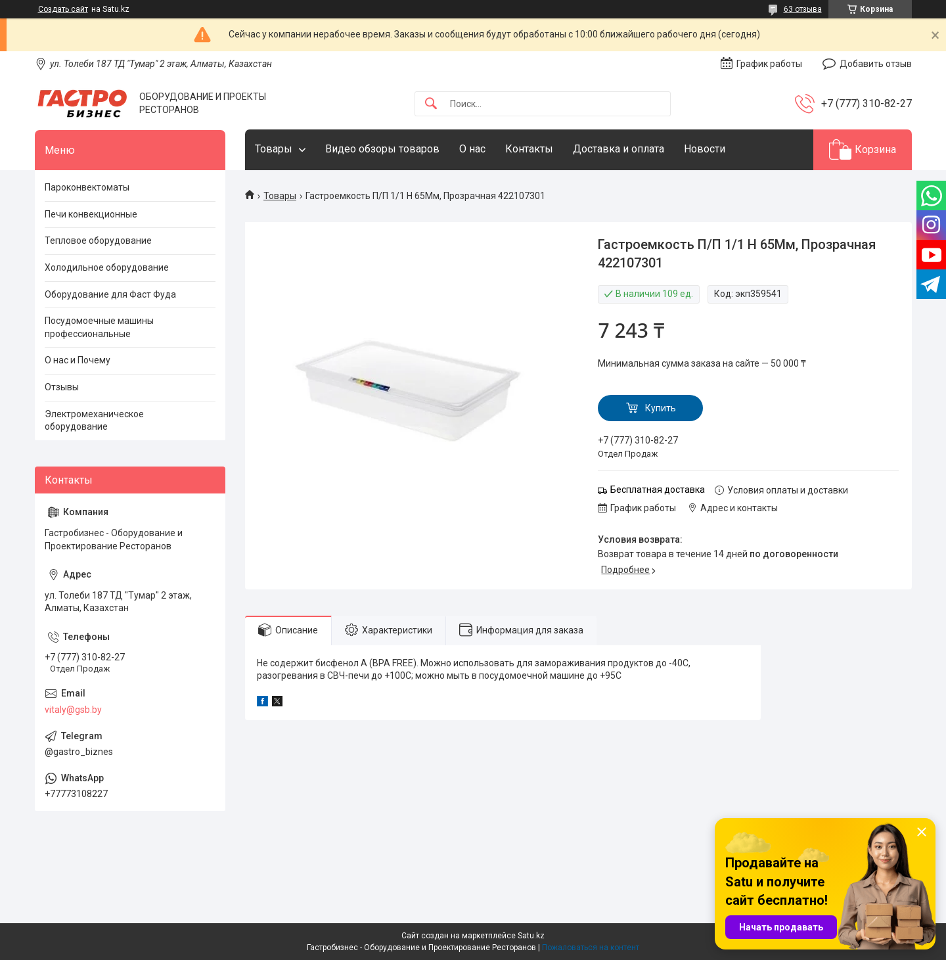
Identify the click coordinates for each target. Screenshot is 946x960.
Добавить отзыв (876, 63)
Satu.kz (531, 935)
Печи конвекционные (91, 214)
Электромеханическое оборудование (94, 420)
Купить (660, 408)
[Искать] (431, 104)
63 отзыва (803, 9)
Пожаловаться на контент (590, 947)
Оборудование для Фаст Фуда (110, 294)
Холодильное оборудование (107, 267)
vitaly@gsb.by (73, 709)
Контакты (529, 149)
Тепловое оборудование (98, 240)
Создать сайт (63, 9)
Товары (273, 149)
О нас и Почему (77, 360)
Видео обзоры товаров (382, 149)
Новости (704, 149)
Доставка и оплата (618, 149)
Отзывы (62, 387)
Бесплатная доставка (657, 489)
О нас (472, 149)
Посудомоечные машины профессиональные (99, 327)
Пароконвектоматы (87, 187)
